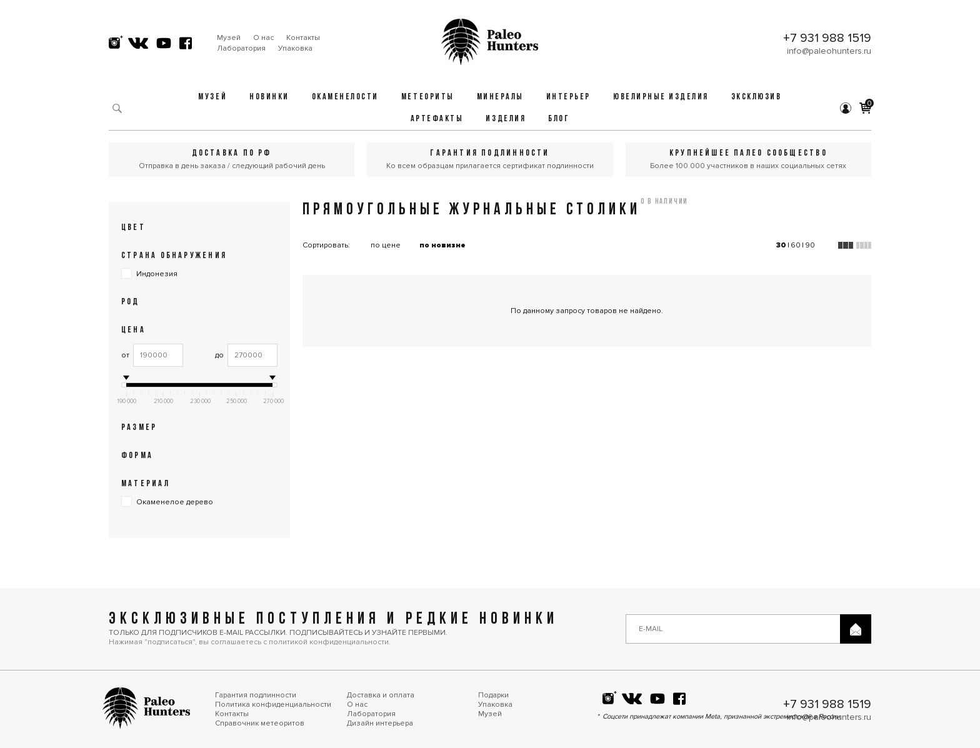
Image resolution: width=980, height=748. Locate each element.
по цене (386, 245)
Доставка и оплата (380, 695)
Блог (558, 119)
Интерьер (568, 97)
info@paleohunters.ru (829, 51)
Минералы (500, 97)
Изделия (506, 119)
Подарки (493, 695)
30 (781, 245)
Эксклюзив (756, 97)
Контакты (303, 37)
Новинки (269, 97)
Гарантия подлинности (255, 695)
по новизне (442, 245)
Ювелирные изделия (661, 97)
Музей (229, 37)
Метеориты (427, 97)
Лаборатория (241, 48)
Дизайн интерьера (380, 723)
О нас (263, 37)
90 (810, 245)
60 (796, 245)
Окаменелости (345, 97)
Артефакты (437, 119)
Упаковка (295, 48)
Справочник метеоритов (259, 723)
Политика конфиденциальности (273, 704)
